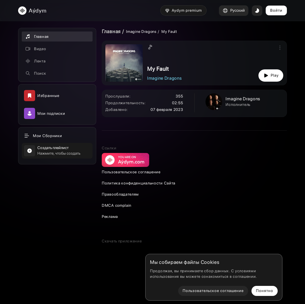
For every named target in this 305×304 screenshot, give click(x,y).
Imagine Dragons (141, 31)
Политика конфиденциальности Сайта (138, 183)
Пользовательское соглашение (131, 172)
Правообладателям (120, 194)
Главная (111, 31)
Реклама (110, 216)
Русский (233, 10)
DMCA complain (116, 205)
